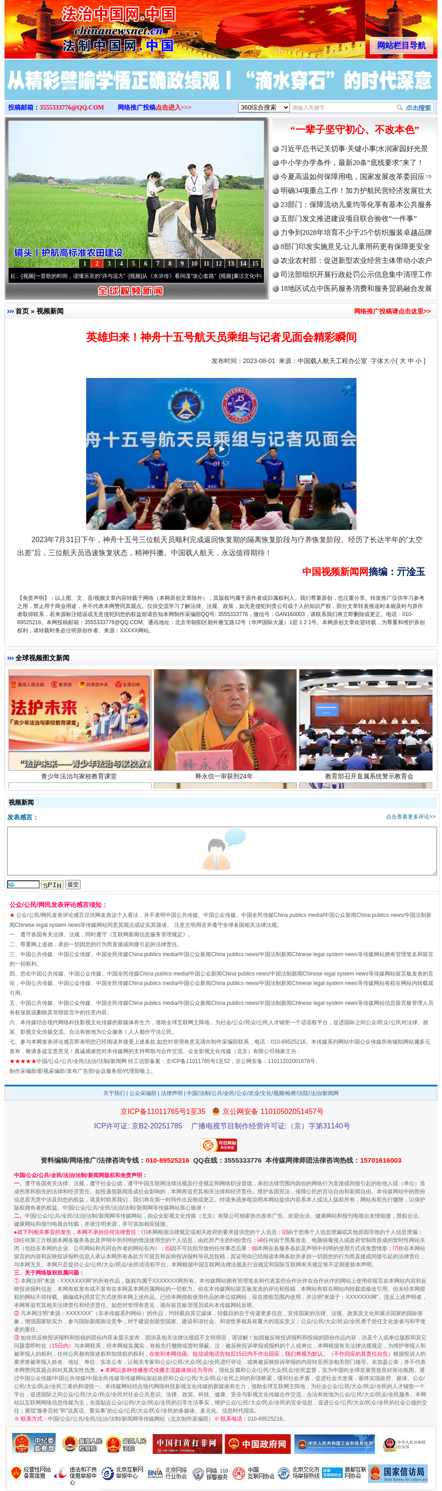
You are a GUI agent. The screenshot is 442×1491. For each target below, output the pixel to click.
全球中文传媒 (79, 26)
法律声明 (172, 1093)
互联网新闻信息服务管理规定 (147, 934)
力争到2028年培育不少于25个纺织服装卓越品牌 (356, 232)
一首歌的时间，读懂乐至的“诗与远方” (84, 276)
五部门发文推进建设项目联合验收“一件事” (349, 218)
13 (231, 263)
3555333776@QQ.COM (72, 107)
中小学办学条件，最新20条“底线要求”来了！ (352, 162)
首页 (22, 311)
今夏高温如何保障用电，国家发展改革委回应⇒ (356, 176)
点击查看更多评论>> (411, 817)
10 (194, 263)
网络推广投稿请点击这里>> (392, 311)
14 (243, 263)
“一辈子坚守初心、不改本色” (354, 129)
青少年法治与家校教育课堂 (80, 777)
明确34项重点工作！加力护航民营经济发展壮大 (356, 190)
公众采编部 (143, 1093)
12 (219, 263)
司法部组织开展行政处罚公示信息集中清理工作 (356, 274)
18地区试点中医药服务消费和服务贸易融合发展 (356, 288)
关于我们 (114, 1093)
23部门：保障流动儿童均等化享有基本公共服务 (356, 204)
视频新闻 (50, 311)
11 (206, 263)
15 (255, 263)
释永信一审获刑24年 (225, 777)
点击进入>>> (174, 107)
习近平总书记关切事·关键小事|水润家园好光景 (354, 148)
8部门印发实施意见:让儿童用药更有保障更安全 (355, 246)
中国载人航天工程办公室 (332, 360)
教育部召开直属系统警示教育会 (370, 777)
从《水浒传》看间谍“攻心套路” (183, 276)
